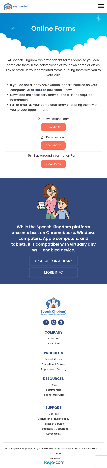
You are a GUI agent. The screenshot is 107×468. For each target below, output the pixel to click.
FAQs (54, 385)
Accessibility (53, 433)
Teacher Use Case (53, 394)
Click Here (34, 90)
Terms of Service (53, 423)
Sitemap (57, 453)
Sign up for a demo (53, 260)
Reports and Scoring (53, 369)
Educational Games (53, 364)
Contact (54, 414)
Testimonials (53, 390)
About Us (53, 338)
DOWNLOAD (53, 127)
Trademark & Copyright (53, 428)
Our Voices (53, 343)
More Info (53, 272)
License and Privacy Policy (53, 418)
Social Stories (53, 359)
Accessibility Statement (66, 448)
